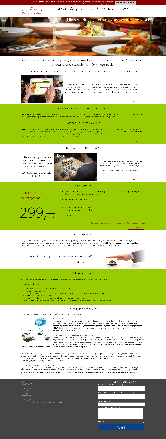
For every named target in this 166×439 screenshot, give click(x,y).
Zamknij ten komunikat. (125, 3)
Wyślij (121, 427)
